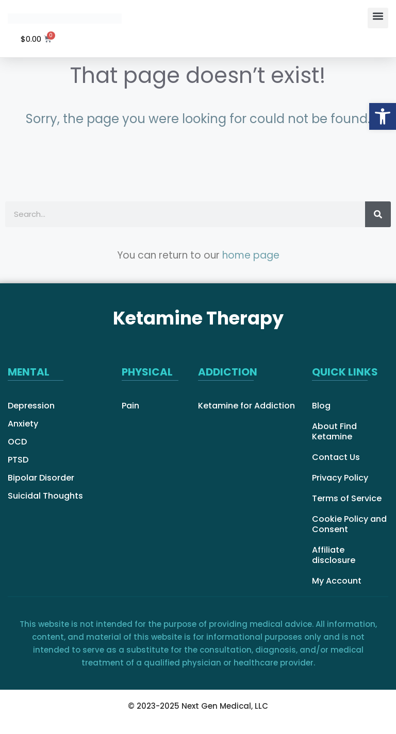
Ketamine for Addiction (246, 406)
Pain (130, 406)
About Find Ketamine (334, 431)
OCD (17, 442)
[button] (378, 18)
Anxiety (23, 424)
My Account (336, 581)
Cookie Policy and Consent (349, 524)
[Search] (378, 214)
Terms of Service (347, 498)
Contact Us (336, 457)
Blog (321, 406)
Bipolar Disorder (41, 478)
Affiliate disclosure (333, 555)
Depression (31, 406)
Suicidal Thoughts (45, 496)
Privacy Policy (340, 478)
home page (250, 255)
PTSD (18, 460)
